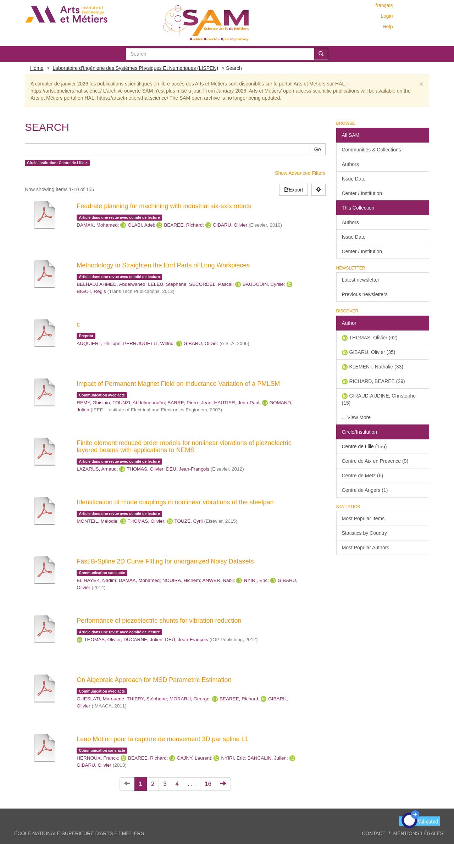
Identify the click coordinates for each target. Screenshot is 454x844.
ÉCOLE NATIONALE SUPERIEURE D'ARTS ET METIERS (79, 833)
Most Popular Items (363, 518)
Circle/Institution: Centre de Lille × (57, 163)
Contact (374, 833)
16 (208, 784)
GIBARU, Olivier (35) (372, 352)
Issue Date (354, 179)
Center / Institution (362, 193)
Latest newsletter (361, 280)
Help (388, 26)
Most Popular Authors (365, 547)
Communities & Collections (371, 149)
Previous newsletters (365, 294)
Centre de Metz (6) (362, 475)
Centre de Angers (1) (365, 490)
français (384, 5)
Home (36, 68)
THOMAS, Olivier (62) (373, 337)
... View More (356, 417)
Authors (350, 164)
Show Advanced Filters (300, 173)
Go (317, 149)
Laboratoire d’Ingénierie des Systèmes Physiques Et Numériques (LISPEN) (135, 68)
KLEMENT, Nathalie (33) (376, 367)
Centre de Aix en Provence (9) (375, 461)
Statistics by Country (364, 533)
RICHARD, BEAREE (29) (377, 381)
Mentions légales (418, 833)
